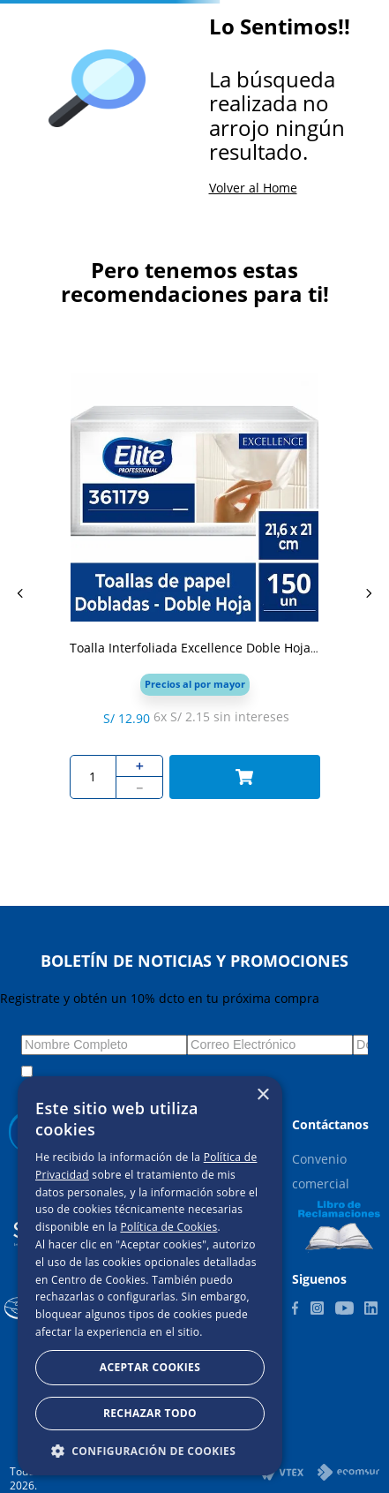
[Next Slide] (368, 593)
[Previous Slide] (20, 593)
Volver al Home (253, 187)
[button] (195, 685)
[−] (139, 788)
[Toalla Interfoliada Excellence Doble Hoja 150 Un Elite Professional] (195, 593)
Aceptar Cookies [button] (150, 1367)
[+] (139, 766)
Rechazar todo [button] (150, 1413)
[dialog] (150, 1275)
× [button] (262, 1095)
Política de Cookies (168, 1226)
